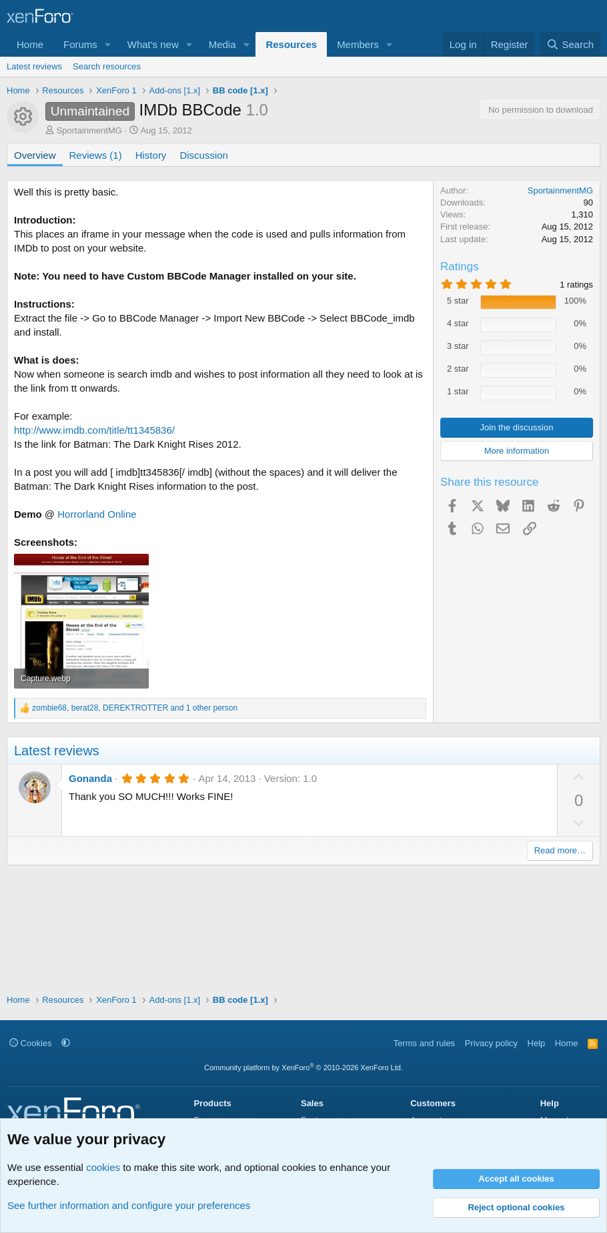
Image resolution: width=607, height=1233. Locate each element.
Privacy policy (491, 1043)
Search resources (107, 66)
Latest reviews (34, 66)
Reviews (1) (95, 155)
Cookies (30, 1043)
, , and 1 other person (134, 708)
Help (537, 1043)
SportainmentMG (89, 130)
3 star (458, 346)
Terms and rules (424, 1043)
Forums (80, 44)
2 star (458, 369)
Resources (291, 44)
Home (30, 44)
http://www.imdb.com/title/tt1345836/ (94, 430)
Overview (35, 155)
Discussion (203, 155)
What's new (153, 44)
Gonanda (90, 778)
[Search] (570, 44)
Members (358, 44)
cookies (103, 1167)
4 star (458, 323)
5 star (458, 301)
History (151, 155)
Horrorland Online (96, 514)
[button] (108, 44)
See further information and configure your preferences (128, 1205)
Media (222, 44)
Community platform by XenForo (303, 1068)
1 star (458, 391)
